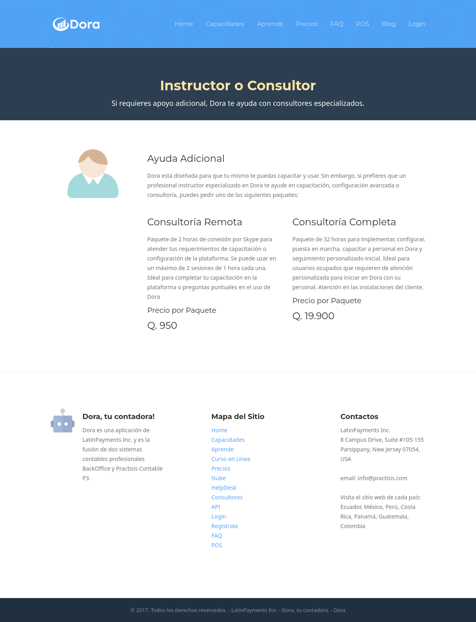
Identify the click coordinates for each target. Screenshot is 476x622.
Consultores (227, 497)
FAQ (336, 24)
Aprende (270, 24)
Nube (218, 478)
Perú (391, 507)
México (373, 507)
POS (362, 24)
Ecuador (350, 507)
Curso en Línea (231, 459)
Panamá (364, 516)
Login (417, 24)
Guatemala (393, 516)
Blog (389, 24)
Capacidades (225, 24)
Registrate (224, 526)
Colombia (352, 526)
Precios (307, 24)
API (215, 507)
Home (184, 24)
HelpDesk (224, 487)
